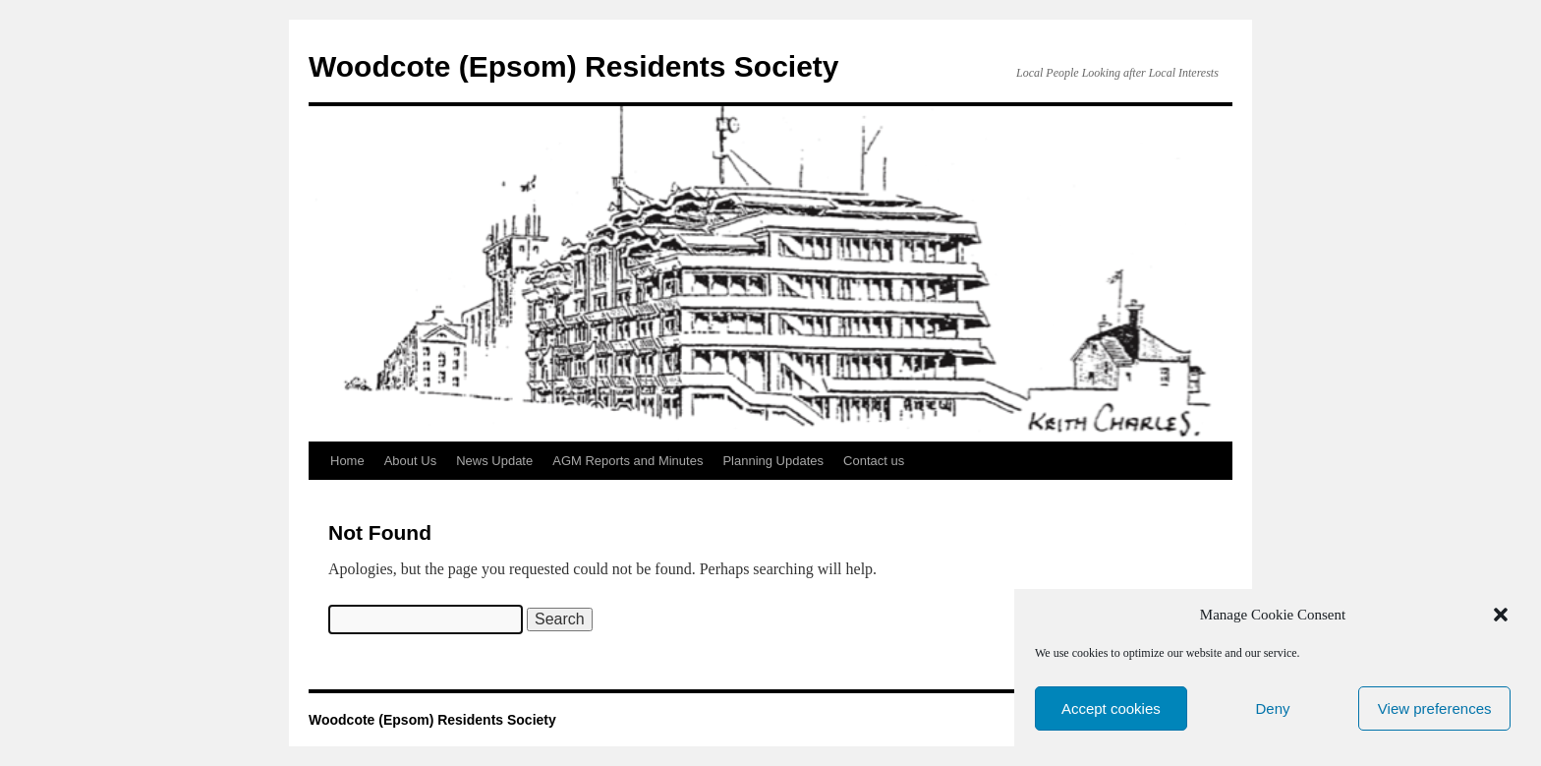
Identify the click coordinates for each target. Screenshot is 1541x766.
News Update (494, 460)
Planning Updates (773, 460)
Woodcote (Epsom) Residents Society (574, 66)
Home (347, 460)
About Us (410, 460)
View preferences (1435, 708)
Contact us (873, 460)
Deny (1272, 708)
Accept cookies (1111, 708)
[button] (1501, 614)
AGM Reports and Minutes (627, 460)
